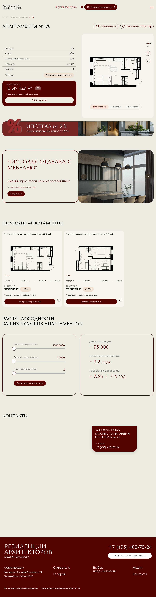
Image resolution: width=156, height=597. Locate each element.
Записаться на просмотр (129, 555)
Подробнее (16, 194)
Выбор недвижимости (99, 7)
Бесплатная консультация (30, 383)
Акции (138, 567)
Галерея (59, 574)
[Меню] (152, 7)
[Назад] (84, 176)
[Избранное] (82, 7)
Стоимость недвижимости (26, 345)
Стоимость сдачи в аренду (26, 357)
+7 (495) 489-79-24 (65, 7)
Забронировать (39, 100)
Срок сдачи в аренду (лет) (25, 369)
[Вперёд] (148, 176)
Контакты (140, 574)
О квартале (61, 567)
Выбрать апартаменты (24, 301)
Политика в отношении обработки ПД (60, 588)
